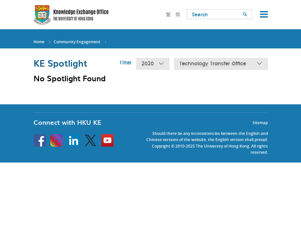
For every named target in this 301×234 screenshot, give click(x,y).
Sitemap (260, 122)
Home (39, 42)
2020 (153, 63)
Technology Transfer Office (221, 63)
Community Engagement (77, 42)
